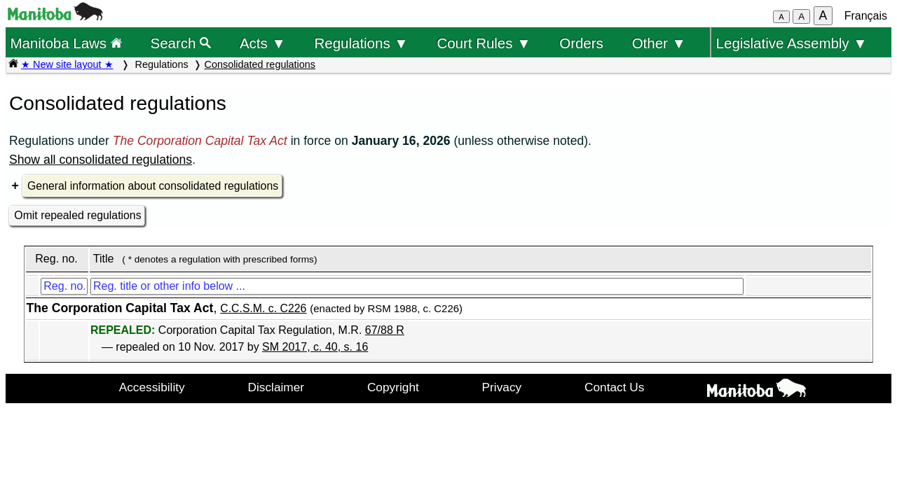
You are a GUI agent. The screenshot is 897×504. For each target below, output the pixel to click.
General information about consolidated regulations (152, 186)
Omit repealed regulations (77, 215)
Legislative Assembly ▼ (792, 43)
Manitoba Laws (65, 43)
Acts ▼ (263, 43)
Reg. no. (56, 259)
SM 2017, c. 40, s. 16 (315, 347)
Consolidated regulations (260, 64)
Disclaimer (276, 387)
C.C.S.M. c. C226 (263, 308)
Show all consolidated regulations (100, 160)
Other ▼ (659, 43)
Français (865, 16)
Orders (581, 43)
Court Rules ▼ (483, 43)
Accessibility (152, 387)
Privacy (502, 387)
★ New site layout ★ (67, 64)
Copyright (393, 387)
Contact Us (614, 387)
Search (181, 43)
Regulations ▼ (362, 43)
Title (103, 259)
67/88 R (384, 330)
